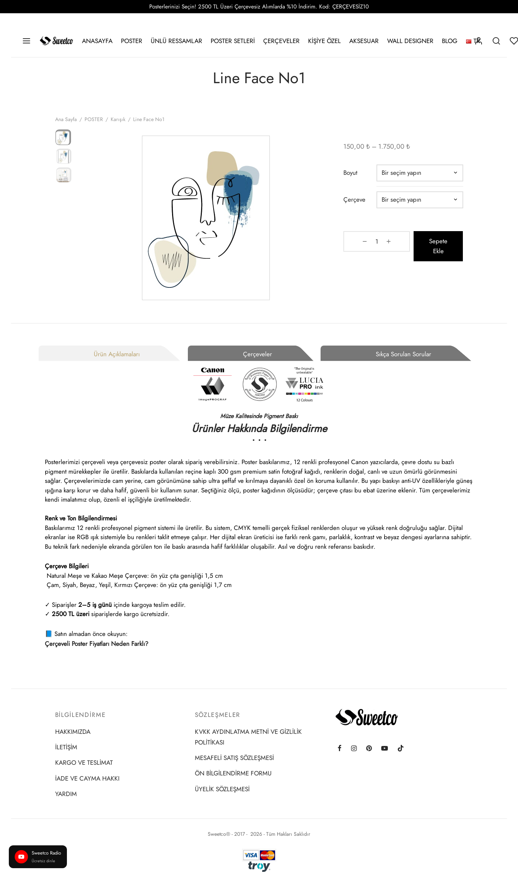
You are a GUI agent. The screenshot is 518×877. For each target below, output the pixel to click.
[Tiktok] (400, 749)
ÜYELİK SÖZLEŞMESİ (222, 789)
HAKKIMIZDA (72, 731)
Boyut (358, 177)
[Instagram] (354, 749)
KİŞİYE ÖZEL (324, 40)
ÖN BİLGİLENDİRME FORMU (233, 773)
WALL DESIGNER (410, 40)
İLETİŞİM (66, 747)
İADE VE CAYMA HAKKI (87, 778)
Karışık (118, 124)
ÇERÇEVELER (281, 40)
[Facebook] (339, 749)
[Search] (496, 40)
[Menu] (26, 40)
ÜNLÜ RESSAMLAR (176, 40)
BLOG (449, 40)
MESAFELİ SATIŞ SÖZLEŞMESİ (234, 757)
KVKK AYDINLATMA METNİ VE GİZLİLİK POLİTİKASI (248, 737)
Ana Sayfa (66, 124)
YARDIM (66, 793)
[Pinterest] (369, 749)
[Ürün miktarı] (370, 246)
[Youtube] (384, 749)
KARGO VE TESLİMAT (84, 762)
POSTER (131, 40)
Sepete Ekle (427, 246)
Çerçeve (362, 204)
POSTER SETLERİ (233, 40)
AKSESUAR (364, 40)
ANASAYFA (97, 40)
